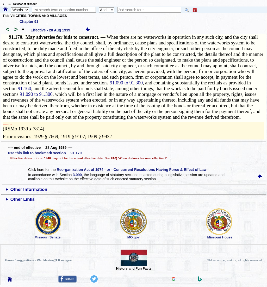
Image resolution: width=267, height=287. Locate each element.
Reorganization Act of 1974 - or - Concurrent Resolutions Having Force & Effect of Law (132, 170)
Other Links (22, 199)
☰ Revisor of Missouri (22, 4)
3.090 (77, 175)
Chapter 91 (29, 21)
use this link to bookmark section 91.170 (45, 153)
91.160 (24, 88)
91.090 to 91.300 (126, 82)
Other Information (28, 189)
